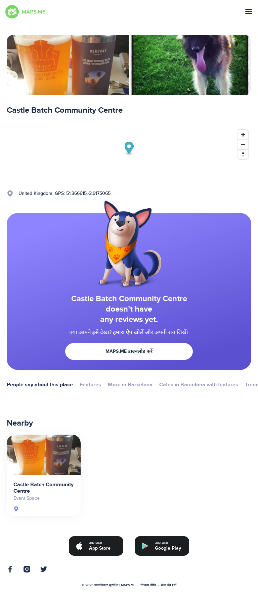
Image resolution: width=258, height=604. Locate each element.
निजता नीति (148, 585)
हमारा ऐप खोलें (128, 332)
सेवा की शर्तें (168, 585)
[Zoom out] (243, 144)
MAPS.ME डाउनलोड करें (129, 351)
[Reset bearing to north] (243, 154)
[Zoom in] (243, 135)
